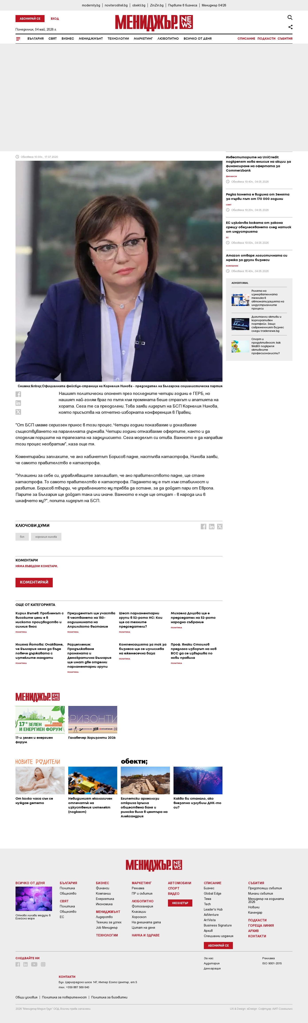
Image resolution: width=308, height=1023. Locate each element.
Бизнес (68, 38)
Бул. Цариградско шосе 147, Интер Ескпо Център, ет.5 (98, 982)
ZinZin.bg (157, 5)
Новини (253, 907)
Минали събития (260, 893)
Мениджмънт (91, 38)
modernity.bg (91, 5)
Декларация (212, 968)
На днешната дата (146, 922)
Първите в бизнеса (182, 5)
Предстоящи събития (265, 888)
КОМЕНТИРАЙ (34, 582)
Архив (208, 930)
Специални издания (218, 936)
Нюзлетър (180, 903)
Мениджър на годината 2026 (266, 900)
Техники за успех (108, 922)
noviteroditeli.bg (116, 5)
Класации (139, 911)
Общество (68, 893)
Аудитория (212, 963)
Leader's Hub (213, 909)
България (35, 38)
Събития (285, 38)
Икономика (104, 904)
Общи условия (26, 997)
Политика (67, 888)
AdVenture (211, 914)
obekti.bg (138, 5)
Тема (207, 898)
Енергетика (105, 898)
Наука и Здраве (146, 935)
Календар (255, 912)
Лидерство (104, 917)
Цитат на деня (143, 927)
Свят (53, 38)
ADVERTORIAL (240, 283)
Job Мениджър (107, 927)
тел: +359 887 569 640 (74, 987)
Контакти (257, 936)
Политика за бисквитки (109, 997)
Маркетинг (143, 38)
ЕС (62, 917)
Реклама (138, 888)
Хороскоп (139, 917)
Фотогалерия (142, 906)
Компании (103, 893)
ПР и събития (142, 893)
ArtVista (210, 920)
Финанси (102, 888)
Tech (207, 904)
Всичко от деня (198, 38)
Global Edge (212, 893)
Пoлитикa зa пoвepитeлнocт (64, 997)
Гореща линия (261, 925)
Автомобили (179, 882)
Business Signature (218, 925)
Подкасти (266, 38)
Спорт (173, 888)
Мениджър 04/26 (214, 5)
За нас (208, 958)
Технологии (118, 38)
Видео (173, 893)
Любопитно (168, 38)
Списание (246, 38)
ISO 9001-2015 (272, 963)
